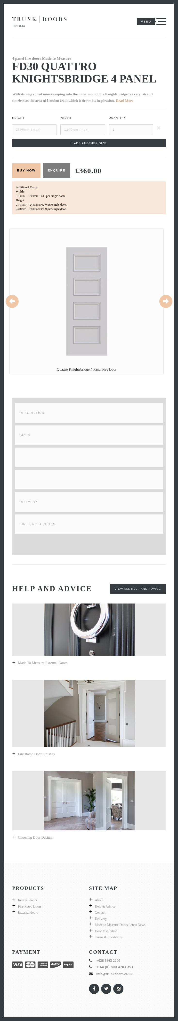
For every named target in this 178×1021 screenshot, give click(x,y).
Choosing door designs (35, 837)
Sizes (25, 435)
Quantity (117, 117)
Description (32, 413)
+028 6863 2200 (108, 960)
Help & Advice (105, 906)
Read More (124, 101)
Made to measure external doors (42, 663)
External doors (28, 912)
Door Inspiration (106, 931)
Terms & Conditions (108, 937)
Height (18, 117)
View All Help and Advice (138, 588)
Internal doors (27, 900)
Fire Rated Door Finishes (36, 754)
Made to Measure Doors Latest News (120, 925)
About (99, 900)
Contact (100, 912)
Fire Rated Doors (37, 524)
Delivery (29, 502)
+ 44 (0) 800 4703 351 (114, 967)
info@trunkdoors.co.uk (114, 974)
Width (65, 117)
